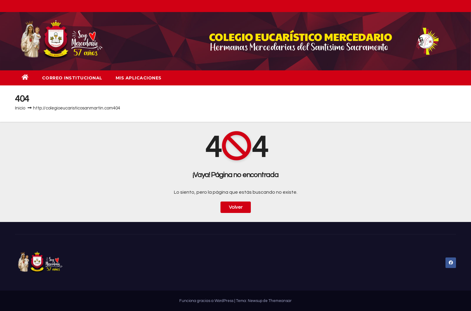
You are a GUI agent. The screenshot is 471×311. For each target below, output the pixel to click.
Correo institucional (72, 78)
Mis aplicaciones (139, 78)
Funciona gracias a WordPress (206, 301)
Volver (235, 207)
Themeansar (280, 301)
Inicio (20, 108)
